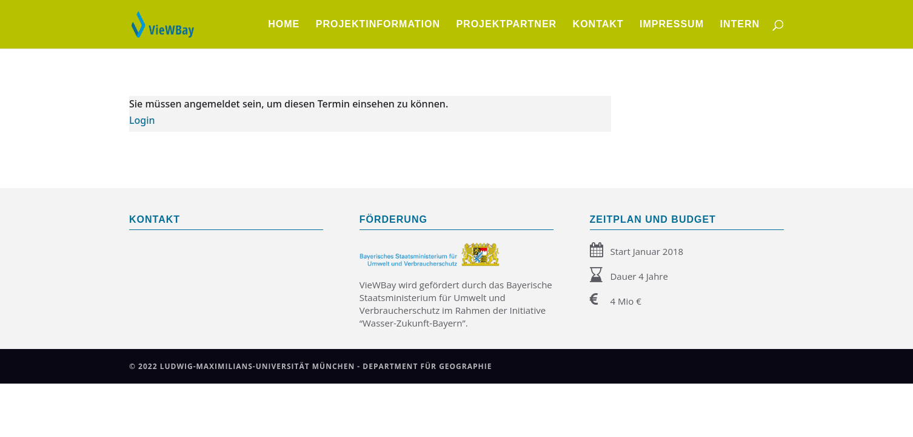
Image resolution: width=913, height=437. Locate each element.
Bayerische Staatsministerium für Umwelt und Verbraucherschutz (456, 297)
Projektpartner (506, 24)
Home (283, 24)
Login (142, 120)
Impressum (672, 24)
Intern (740, 24)
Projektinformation (378, 24)
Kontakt (598, 24)
